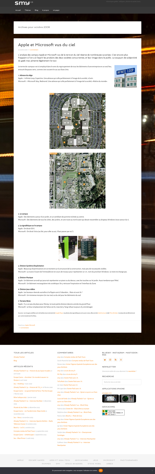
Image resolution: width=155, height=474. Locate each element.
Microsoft (32, 325)
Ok (101, 470)
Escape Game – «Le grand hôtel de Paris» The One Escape (33, 391)
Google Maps (59, 313)
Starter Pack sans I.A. (71, 378)
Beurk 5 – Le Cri (19, 427)
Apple (27, 325)
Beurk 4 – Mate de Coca (74, 416)
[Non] (152, 470)
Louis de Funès (62, 398)
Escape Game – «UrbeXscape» (24, 435)
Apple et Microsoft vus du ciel (46, 44)
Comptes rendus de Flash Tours (24, 431)
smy (30, 3)
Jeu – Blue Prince (19, 438)
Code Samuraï (102, 313)
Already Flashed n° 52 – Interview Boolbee (28, 401)
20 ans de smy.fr (69, 371)
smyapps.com (107, 393)
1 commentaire (33, 50)
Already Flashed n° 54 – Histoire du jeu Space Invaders (32, 371)
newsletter (132, 371)
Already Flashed (19, 357)
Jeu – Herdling (19, 384)
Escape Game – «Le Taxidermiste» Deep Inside (29, 411)
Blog (15, 361)
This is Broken (114, 313)
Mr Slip (59, 374)
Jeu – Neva (17, 417)
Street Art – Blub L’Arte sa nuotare (77, 409)
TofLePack (60, 381)
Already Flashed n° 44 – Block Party (76, 405)
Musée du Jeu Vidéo (20, 407)
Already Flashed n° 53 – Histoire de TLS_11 (28, 387)
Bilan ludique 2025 (20, 397)
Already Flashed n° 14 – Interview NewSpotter (79, 439)
